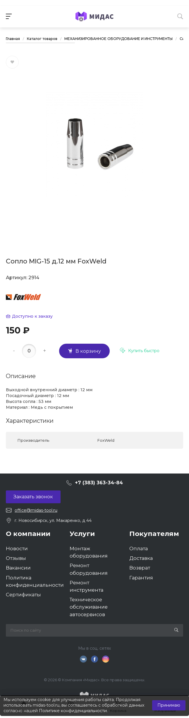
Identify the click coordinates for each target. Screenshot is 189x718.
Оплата (138, 548)
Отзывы (16, 558)
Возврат (139, 568)
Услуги (82, 534)
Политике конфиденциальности (73, 710)
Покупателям (154, 534)
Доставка (141, 558)
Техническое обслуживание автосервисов (89, 607)
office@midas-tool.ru (36, 510)
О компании (28, 534)
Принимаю (168, 705)
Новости (17, 548)
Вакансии (18, 568)
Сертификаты (23, 595)
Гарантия (141, 578)
